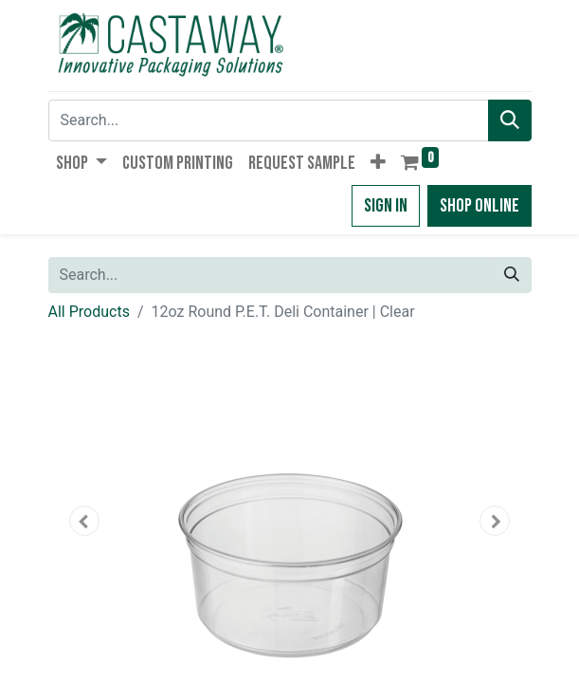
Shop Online (479, 205)
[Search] (510, 120)
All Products (89, 312)
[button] (378, 163)
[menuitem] (178, 163)
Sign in (385, 205)
